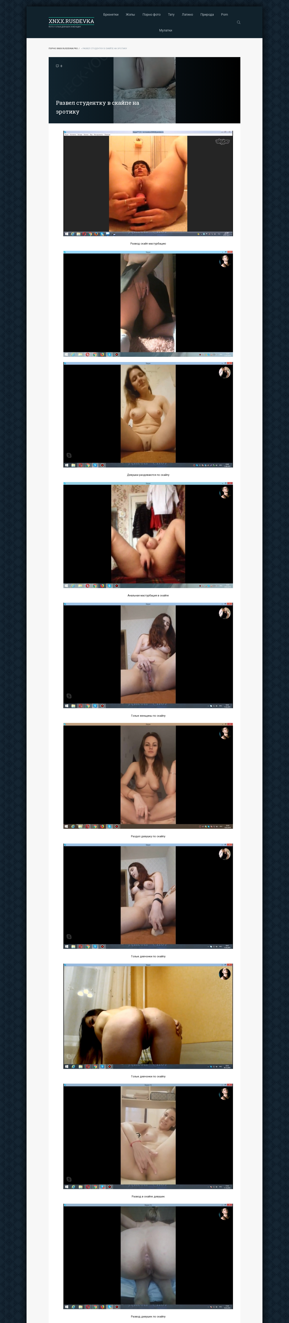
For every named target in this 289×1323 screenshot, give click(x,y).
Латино (187, 14)
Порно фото (151, 14)
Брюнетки (111, 14)
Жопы (130, 14)
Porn (224, 14)
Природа (207, 14)
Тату (171, 14)
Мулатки (165, 30)
